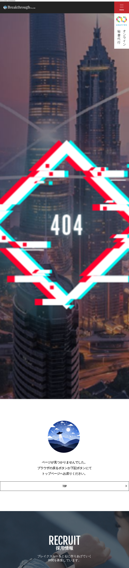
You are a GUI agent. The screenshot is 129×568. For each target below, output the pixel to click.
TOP (64, 486)
